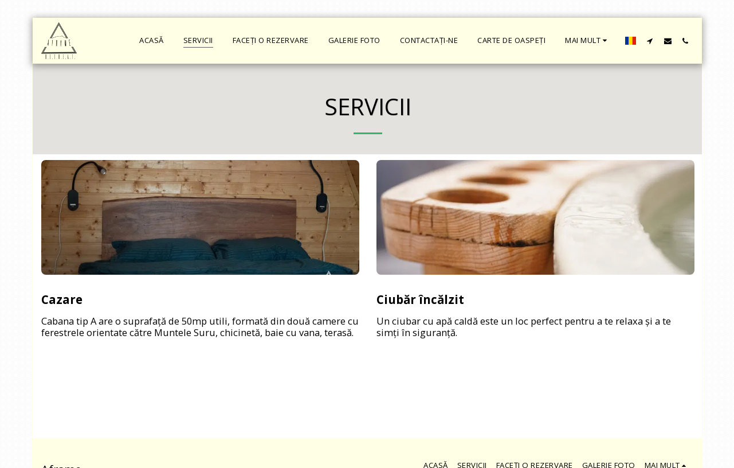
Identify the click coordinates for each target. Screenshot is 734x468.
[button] (650, 41)
